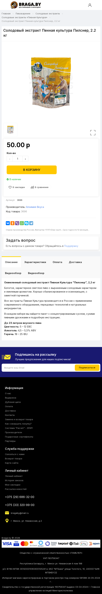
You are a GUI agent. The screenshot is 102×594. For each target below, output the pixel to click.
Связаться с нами (14, 454)
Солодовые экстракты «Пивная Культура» (24, 17)
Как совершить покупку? (18, 423)
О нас (8, 393)
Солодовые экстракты (48, 13)
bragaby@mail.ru (20, 513)
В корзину (31, 170)
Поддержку (71, 246)
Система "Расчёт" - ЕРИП (19, 428)
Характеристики (35, 262)
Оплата (57, 262)
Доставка (75, 262)
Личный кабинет (13, 476)
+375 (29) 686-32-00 (19, 497)
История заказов (14, 480)
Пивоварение (23, 13)
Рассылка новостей (15, 489)
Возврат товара (13, 458)
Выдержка (10, 397)
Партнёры (10, 441)
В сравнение (41, 187)
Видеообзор (13, 273)
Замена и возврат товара (19, 419)
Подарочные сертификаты (19, 437)
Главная (6, 13)
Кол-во (11, 153)
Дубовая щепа (13, 402)
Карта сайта (11, 463)
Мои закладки (12, 485)
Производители (13, 432)
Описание (11, 262)
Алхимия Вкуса (35, 206)
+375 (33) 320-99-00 (19, 505)
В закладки (19, 187)
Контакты (10, 415)
